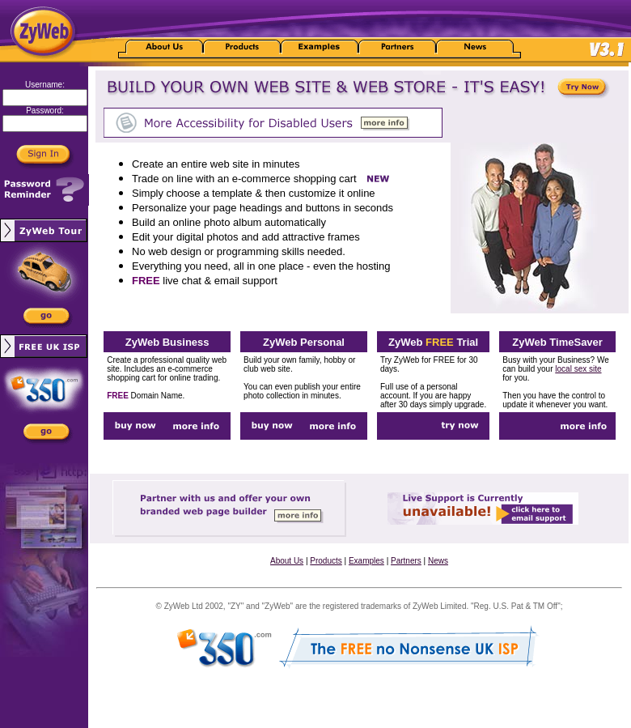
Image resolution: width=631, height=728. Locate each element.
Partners (406, 560)
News (438, 560)
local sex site (578, 368)
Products (325, 560)
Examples (366, 560)
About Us (286, 560)
